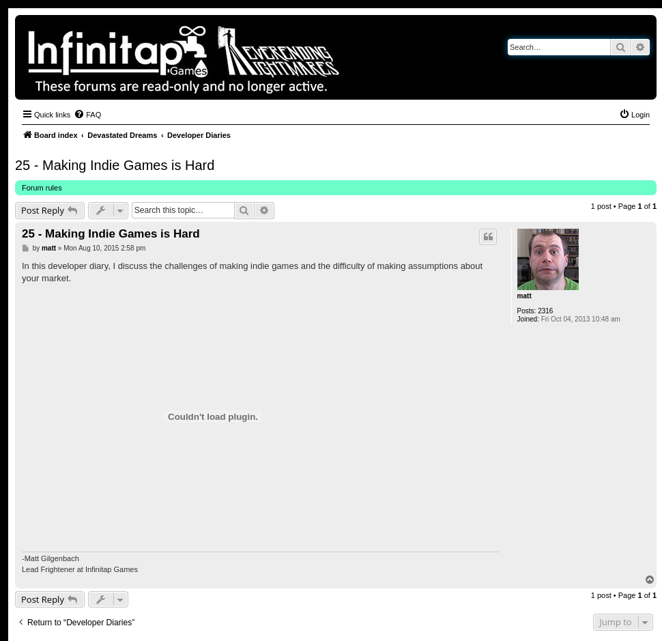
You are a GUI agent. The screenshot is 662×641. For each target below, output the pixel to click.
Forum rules (42, 188)
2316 (545, 311)
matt (524, 296)
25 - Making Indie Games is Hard (114, 165)
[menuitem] (87, 114)
